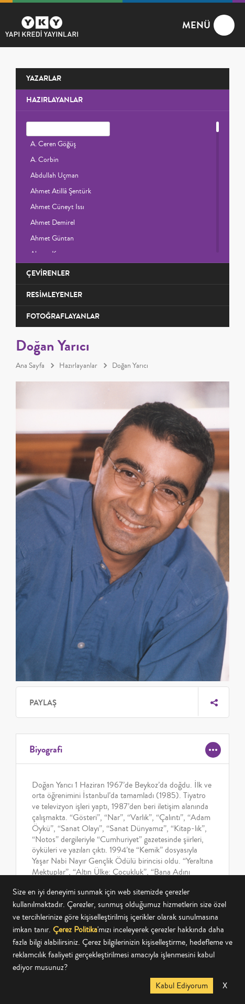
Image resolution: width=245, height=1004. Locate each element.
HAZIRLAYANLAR (54, 99)
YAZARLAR (43, 78)
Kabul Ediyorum (181, 985)
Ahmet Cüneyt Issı (57, 207)
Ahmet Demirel (52, 222)
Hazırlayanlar (78, 366)
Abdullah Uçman (54, 175)
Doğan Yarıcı (130, 366)
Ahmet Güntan (52, 238)
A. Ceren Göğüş (53, 144)
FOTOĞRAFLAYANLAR (62, 316)
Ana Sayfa (30, 366)
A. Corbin (44, 160)
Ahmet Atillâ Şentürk (60, 191)
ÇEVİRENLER (48, 273)
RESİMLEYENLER (54, 294)
